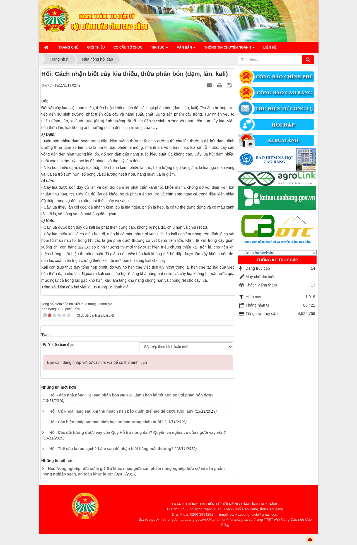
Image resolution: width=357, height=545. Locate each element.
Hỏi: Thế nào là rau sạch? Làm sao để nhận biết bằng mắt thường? (111, 448)
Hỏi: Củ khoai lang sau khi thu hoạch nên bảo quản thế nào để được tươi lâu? (121, 411)
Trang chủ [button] (68, 47)
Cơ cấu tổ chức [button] (128, 47)
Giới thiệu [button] (96, 47)
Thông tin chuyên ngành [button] (229, 49)
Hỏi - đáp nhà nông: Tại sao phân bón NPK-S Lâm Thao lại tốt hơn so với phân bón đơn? (131, 395)
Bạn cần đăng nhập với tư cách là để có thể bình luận (97, 362)
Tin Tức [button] (159, 49)
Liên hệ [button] (269, 47)
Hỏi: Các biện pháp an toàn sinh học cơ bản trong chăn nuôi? (106, 422)
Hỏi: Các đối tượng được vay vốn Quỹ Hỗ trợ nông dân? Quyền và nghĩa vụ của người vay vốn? (137, 432)
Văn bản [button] (186, 49)
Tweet (46, 335)
